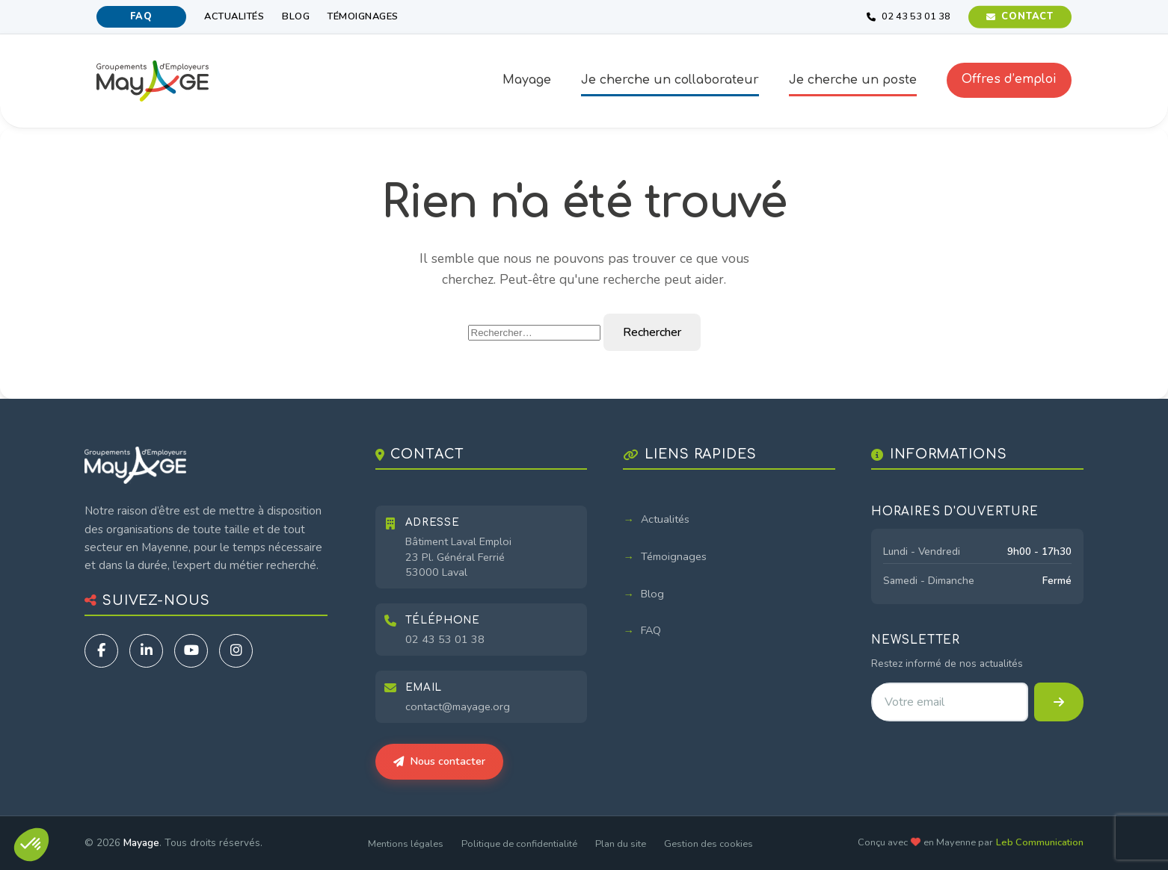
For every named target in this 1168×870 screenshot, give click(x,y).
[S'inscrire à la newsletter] (1059, 702)
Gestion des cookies (708, 844)
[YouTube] (191, 651)
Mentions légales (405, 844)
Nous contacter (439, 761)
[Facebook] (101, 651)
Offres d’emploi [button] (1009, 79)
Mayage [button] (526, 80)
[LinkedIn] (146, 651)
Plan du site (620, 844)
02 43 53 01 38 (445, 639)
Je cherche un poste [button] (853, 80)
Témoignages (363, 16)
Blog (296, 16)
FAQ (141, 16)
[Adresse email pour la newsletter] (949, 702)
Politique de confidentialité (519, 844)
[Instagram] (236, 651)
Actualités (234, 16)
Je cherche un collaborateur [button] (670, 80)
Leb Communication (1040, 842)
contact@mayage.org (457, 706)
